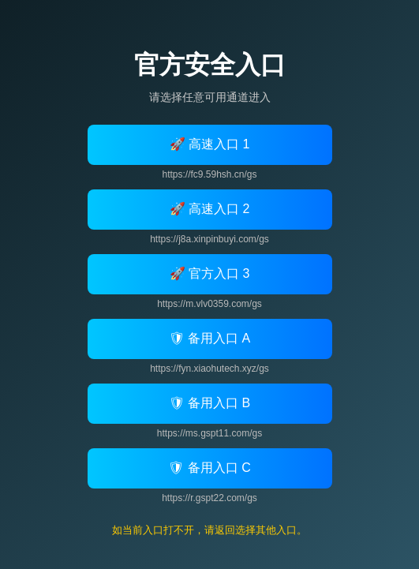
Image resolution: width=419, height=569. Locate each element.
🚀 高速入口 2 (210, 208)
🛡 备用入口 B (210, 403)
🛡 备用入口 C (209, 467)
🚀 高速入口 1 (210, 144)
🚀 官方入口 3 (210, 273)
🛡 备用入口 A (210, 338)
